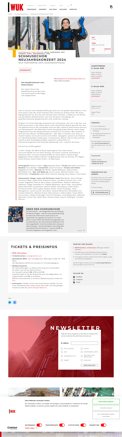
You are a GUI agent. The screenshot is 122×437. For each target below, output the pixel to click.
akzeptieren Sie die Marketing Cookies (69, 79)
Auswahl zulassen (106, 413)
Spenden (30, 5)
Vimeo (78, 282)
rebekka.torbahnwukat (99, 161)
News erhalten (89, 365)
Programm (31, 9)
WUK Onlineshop (19, 253)
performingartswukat (102, 143)
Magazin (63, 9)
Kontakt (73, 9)
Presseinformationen (21, 14)
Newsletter (42, 5)
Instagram (79, 279)
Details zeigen (30, 433)
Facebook (79, 277)
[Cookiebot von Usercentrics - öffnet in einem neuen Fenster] (12, 433)
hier (14, 280)
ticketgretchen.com (34, 256)
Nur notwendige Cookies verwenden (106, 420)
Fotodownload (100, 192)
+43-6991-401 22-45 (97, 163)
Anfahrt (105, 254)
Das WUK (53, 9)
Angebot (43, 9)
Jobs (61, 5)
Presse (52, 5)
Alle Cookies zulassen (106, 407)
